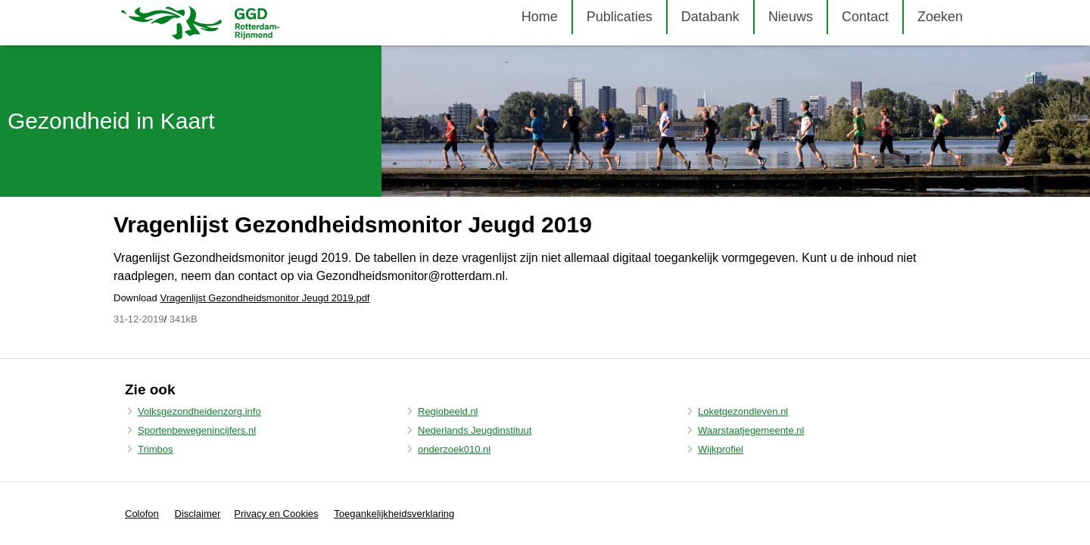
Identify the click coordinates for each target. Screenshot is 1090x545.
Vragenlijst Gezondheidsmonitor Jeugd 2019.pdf (264, 298)
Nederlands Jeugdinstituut (474, 430)
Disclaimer (198, 513)
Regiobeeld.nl (448, 411)
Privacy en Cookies (276, 513)
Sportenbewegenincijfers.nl (197, 430)
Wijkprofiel (720, 449)
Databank (710, 16)
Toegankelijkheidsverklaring (394, 513)
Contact (865, 16)
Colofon (142, 513)
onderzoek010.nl (454, 449)
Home (540, 16)
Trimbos (155, 449)
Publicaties (619, 16)
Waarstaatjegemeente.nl (751, 430)
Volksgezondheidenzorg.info (199, 411)
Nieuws (790, 16)
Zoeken (940, 16)
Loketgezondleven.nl (743, 411)
